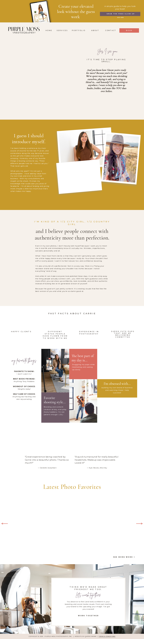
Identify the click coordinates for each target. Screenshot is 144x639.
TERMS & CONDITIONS (107, 636)
